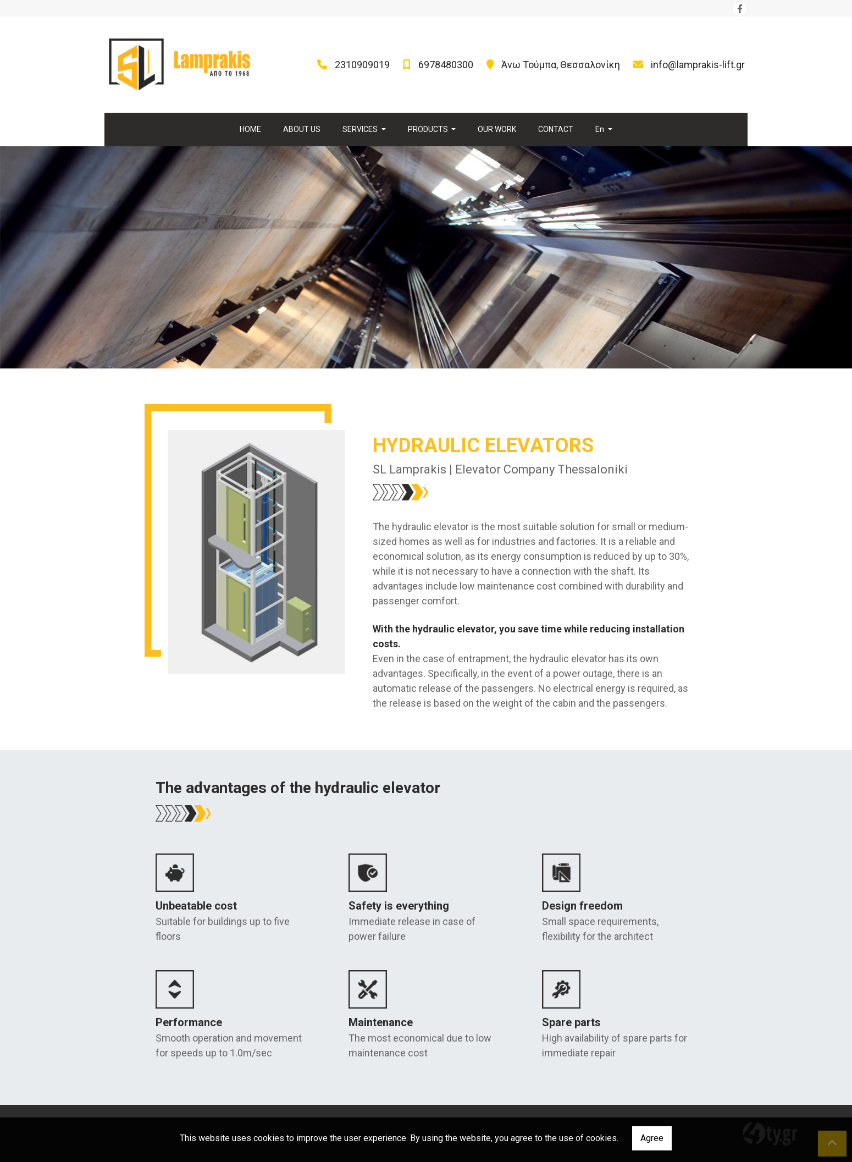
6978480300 (445, 64)
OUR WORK (497, 129)
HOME (250, 129)
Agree (651, 1138)
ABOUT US (301, 129)
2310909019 (362, 64)
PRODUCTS (429, 129)
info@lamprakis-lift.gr (698, 64)
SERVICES (360, 129)
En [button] (600, 129)
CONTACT (555, 129)
